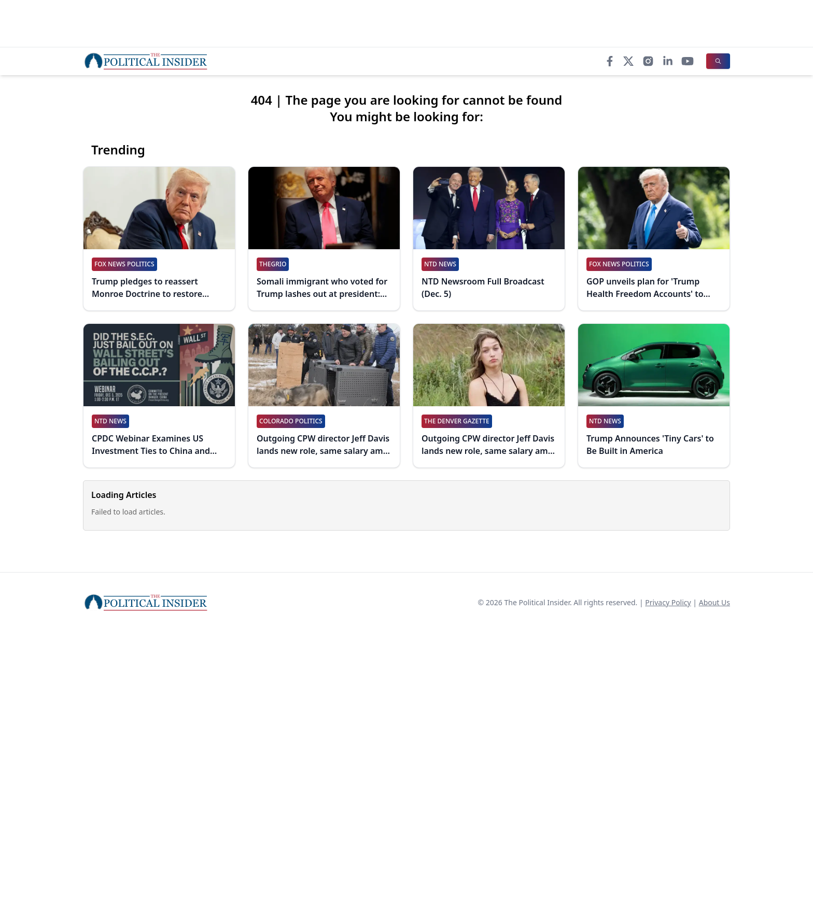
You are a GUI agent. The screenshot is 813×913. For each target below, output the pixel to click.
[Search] (718, 61)
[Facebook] (610, 61)
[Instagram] (648, 61)
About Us (714, 602)
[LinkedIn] (668, 61)
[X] (628, 61)
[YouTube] (687, 61)
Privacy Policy (668, 602)
